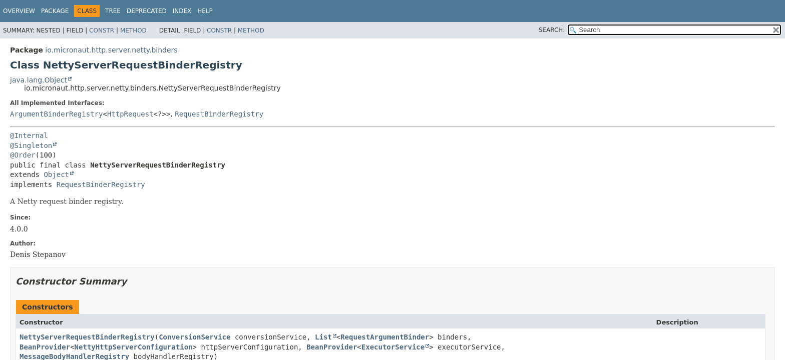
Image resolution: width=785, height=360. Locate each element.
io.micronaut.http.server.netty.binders (111, 50)
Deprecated (147, 11)
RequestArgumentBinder (384, 337)
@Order (23, 155)
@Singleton (31, 146)
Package (55, 11)
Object (56, 174)
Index (182, 11)
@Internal (29, 136)
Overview (19, 11)
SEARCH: (552, 30)
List (323, 337)
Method (133, 30)
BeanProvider (45, 347)
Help (205, 11)
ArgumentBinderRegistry (56, 114)
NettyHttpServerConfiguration (134, 347)
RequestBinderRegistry (219, 114)
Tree (113, 11)
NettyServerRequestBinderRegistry (87, 337)
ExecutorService (393, 347)
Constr (101, 30)
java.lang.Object (38, 80)
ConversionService (194, 337)
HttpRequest (130, 114)
